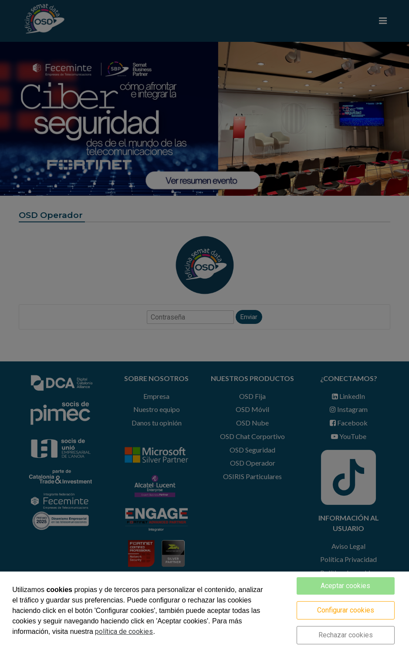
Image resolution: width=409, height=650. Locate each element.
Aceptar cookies (345, 586)
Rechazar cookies (345, 635)
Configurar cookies (345, 610)
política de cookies (124, 631)
